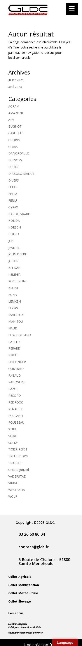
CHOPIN (14, 140)
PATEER (14, 342)
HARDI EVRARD (19, 214)
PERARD (14, 348)
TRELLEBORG (18, 456)
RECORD (14, 395)
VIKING (13, 483)
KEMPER (14, 274)
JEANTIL (14, 248)
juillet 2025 (16, 80)
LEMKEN (14, 301)
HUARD (13, 234)
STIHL (12, 429)
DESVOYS (15, 160)
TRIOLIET (15, 463)
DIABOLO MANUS (21, 173)
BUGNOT (15, 126)
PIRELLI (13, 355)
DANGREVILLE (18, 153)
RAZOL (13, 389)
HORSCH (14, 227)
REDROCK (15, 402)
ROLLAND (15, 416)
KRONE (13, 288)
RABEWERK (16, 382)
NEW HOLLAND (19, 335)
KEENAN (14, 268)
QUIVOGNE (16, 369)
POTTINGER (17, 362)
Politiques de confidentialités (24, 627)
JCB (10, 241)
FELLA (12, 194)
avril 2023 (15, 87)
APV (11, 120)
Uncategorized (18, 470)
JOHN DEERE (17, 254)
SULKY (13, 443)
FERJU (12, 200)
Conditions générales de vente (25, 632)
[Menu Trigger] (72, 9)
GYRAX (13, 207)
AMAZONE (16, 113)
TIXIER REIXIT (18, 449)
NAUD (12, 328)
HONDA (14, 220)
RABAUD (14, 375)
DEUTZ (13, 167)
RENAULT (15, 409)
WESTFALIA (16, 490)
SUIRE (12, 436)
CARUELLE (15, 133)
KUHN (12, 295)
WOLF (12, 496)
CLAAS (13, 147)
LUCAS (13, 308)
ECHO (12, 187)
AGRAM (13, 106)
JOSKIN (13, 261)
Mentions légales (18, 624)
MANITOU (15, 321)
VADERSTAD (17, 476)
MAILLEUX (15, 315)
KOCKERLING (18, 281)
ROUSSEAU (16, 422)
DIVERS (13, 180)
